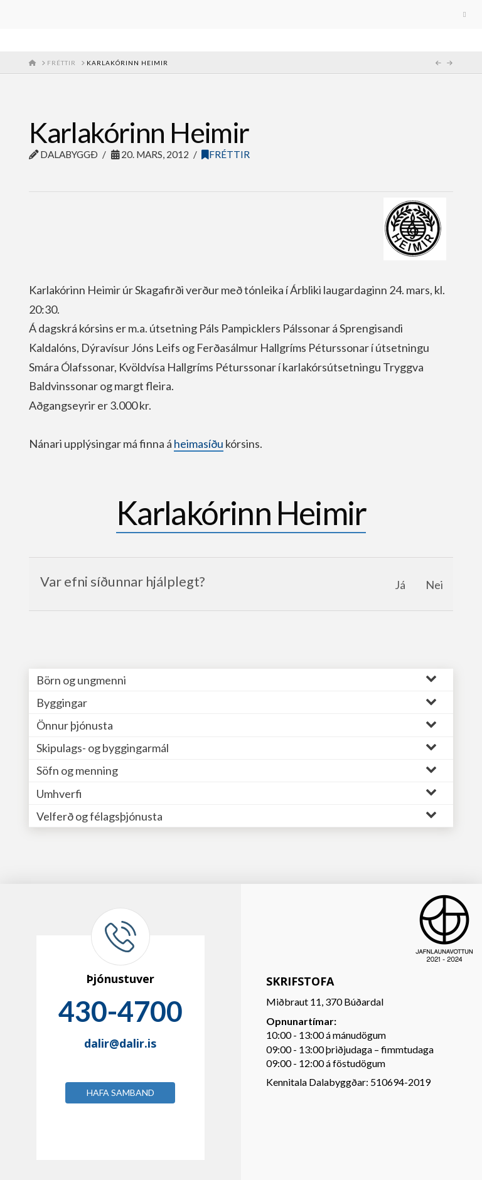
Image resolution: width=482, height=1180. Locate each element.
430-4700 (120, 1011)
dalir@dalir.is (120, 1043)
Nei (434, 585)
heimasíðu (198, 443)
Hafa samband (120, 1092)
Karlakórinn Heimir (241, 512)
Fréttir (225, 154)
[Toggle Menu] (241, 14)
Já (400, 585)
